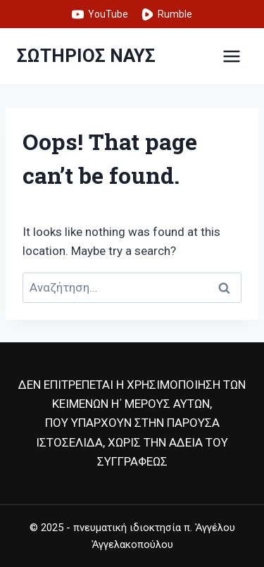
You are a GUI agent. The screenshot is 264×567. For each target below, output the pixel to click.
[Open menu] (231, 56)
